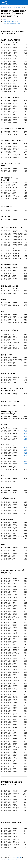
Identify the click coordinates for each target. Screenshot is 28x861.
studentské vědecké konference (11, 23)
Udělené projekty (15, 7)
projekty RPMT (7, 25)
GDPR (17, 859)
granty (4, 19)
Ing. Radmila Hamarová (16, 857)
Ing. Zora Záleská (11, 859)
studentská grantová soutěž (11, 21)
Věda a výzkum (5, 7)
